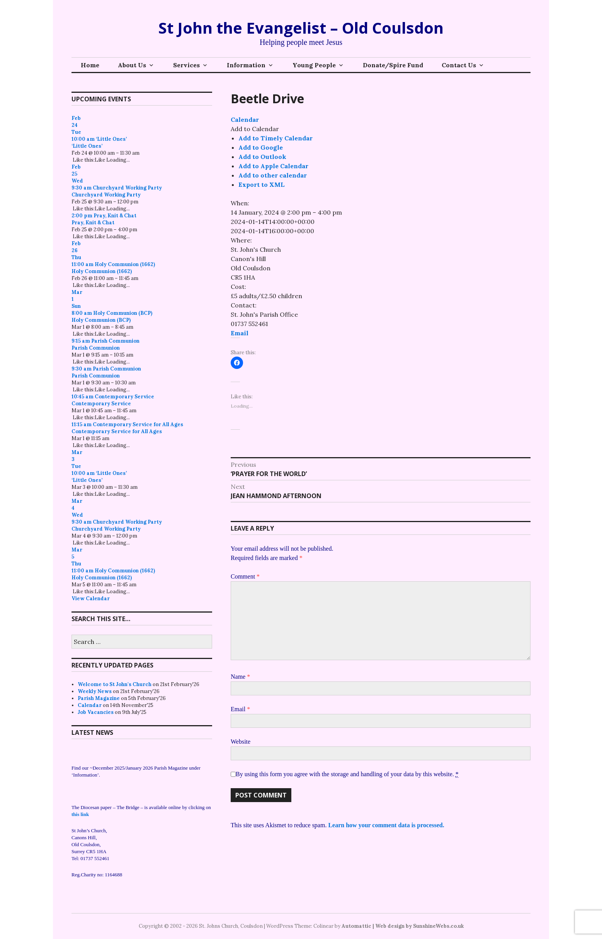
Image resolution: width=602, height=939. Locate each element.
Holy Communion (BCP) (101, 320)
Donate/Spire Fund (393, 65)
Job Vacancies (96, 712)
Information (246, 65)
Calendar (90, 705)
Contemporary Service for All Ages (116, 431)
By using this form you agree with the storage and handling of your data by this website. (347, 774)
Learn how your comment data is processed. (386, 825)
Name (240, 676)
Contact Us (459, 65)
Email (239, 333)
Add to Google (260, 147)
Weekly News (95, 691)
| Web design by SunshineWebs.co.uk (418, 926)
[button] (255, 129)
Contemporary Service (101, 403)
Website (240, 741)
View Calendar (90, 598)
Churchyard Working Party (106, 194)
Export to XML (261, 184)
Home (90, 65)
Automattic (356, 926)
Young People (314, 65)
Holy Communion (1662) (101, 271)
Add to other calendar (272, 175)
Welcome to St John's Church (114, 684)
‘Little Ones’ (86, 146)
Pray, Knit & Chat (92, 222)
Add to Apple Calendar (273, 166)
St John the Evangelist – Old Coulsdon (301, 27)
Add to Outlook (262, 156)
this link (80, 814)
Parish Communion (95, 348)
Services (186, 65)
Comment (245, 576)
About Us (132, 65)
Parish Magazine (99, 698)
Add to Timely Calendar (275, 138)
